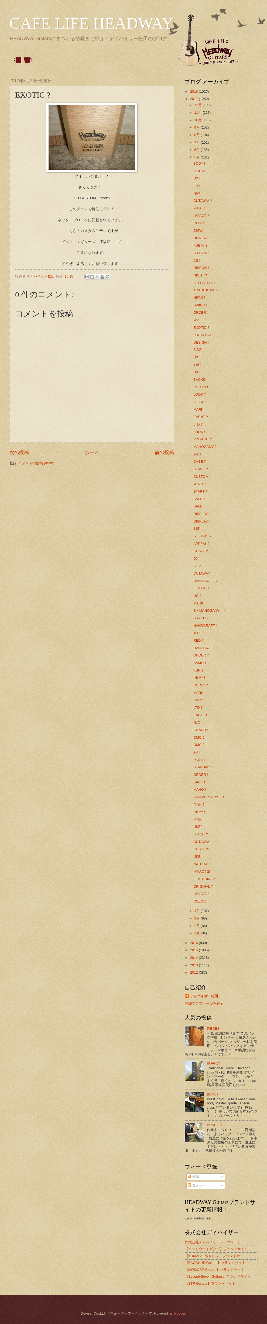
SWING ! (200, 305)
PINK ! (198, 819)
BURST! (213, 1094)
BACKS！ (201, 380)
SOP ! (198, 566)
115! (196, 529)
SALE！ (199, 506)
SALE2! (199, 499)
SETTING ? (202, 536)
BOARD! (213, 1063)
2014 (194, 958)
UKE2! (198, 827)
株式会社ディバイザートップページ (213, 1242)
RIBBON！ (201, 268)
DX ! (196, 178)
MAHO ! (199, 789)
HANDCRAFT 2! (205, 581)
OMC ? (198, 745)
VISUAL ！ (203, 171)
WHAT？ (200, 484)
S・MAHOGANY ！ (209, 611)
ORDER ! (200, 775)
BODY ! (199, 163)
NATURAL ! (202, 864)
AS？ (197, 260)
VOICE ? (200, 402)
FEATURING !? (205, 879)
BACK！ (199, 782)
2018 (194, 91)
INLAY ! (199, 678)
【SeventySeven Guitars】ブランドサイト (218, 1276)
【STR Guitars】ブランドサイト (210, 1283)
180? (197, 633)
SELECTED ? (204, 283)
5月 (197, 157)
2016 (194, 943)
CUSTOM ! (201, 477)
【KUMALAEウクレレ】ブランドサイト (216, 1256)
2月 (197, 926)
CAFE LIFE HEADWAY (91, 23)
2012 (194, 972)
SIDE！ (199, 350)
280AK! (199, 208)
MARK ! (199, 409)
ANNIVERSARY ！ (209, 797)
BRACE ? (214, 1125)
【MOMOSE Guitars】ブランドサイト (214, 1270)
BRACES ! (201, 618)
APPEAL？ (201, 544)
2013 (194, 965)
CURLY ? (200, 685)
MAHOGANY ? (205, 447)
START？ (200, 491)
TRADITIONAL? (205, 290)
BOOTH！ (201, 387)
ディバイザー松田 (204, 996)
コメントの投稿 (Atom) (36, 463)
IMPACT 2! (201, 871)
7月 (197, 142)
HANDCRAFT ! (205, 626)
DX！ (197, 357)
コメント (197, 1185)
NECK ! (199, 298)
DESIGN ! (201, 342)
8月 (197, 135)
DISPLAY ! (201, 514)
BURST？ (201, 834)
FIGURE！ (201, 588)
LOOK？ (200, 394)
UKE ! (198, 857)
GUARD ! (200, 730)
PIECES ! (214, 1028)
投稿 (193, 1177)
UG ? (197, 596)
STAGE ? (200, 469)
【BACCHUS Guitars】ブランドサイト (215, 1263)
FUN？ (198, 670)
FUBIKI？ (200, 245)
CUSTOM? (201, 849)
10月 (198, 120)
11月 (198, 112)
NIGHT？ (200, 275)
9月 (197, 127)
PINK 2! (199, 805)
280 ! (197, 454)
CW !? (198, 700)
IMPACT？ (201, 216)
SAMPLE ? (201, 663)
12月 (198, 105)
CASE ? (199, 461)
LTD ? (198, 424)
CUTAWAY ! (202, 201)
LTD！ (198, 708)
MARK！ (200, 693)
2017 (194, 99)
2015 (194, 950)
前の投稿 (164, 452)
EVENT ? (200, 417)
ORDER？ (201, 655)
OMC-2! (199, 737)
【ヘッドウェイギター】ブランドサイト (216, 1249)
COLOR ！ (203, 901)
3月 (197, 918)
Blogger (179, 1313)
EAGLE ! (200, 715)
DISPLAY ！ (204, 238)
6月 (197, 150)
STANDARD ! (203, 767)
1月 (197, 933)
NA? (196, 193)
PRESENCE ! (203, 335)
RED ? (198, 223)
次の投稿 (19, 452)
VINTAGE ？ (203, 439)
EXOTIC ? (201, 328)
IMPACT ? (201, 894)
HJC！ (198, 722)
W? (195, 320)
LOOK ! (199, 432)
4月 (197, 911)
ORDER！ (201, 312)
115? (197, 365)
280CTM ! (201, 253)
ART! (197, 752)
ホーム (91, 452)
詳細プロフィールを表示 (204, 1003)
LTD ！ (200, 186)
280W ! (198, 231)
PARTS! (199, 760)
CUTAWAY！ (203, 573)
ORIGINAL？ (203, 886)
